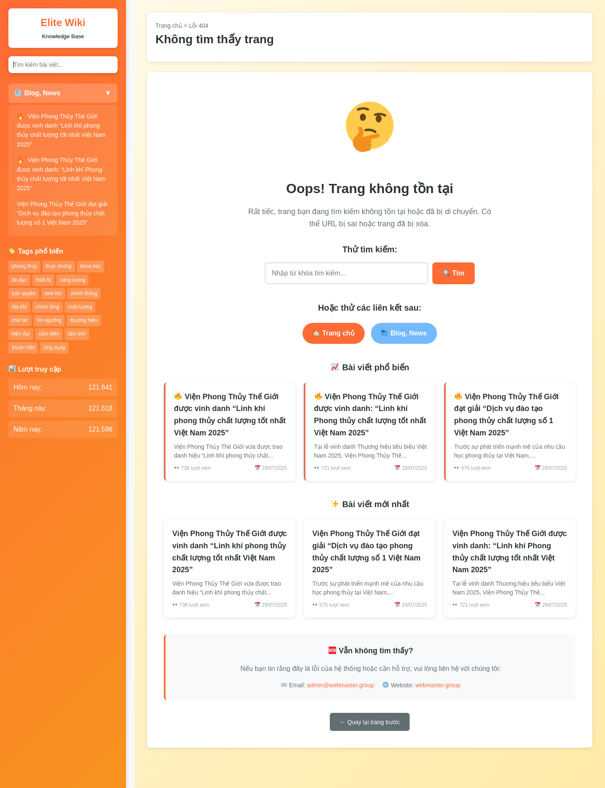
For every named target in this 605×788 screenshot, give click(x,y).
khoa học (90, 266)
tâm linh (77, 334)
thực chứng (58, 266)
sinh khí (53, 293)
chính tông (47, 307)
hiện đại (21, 334)
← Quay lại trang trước (370, 722)
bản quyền (24, 293)
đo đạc (19, 280)
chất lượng (80, 307)
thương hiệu (83, 320)
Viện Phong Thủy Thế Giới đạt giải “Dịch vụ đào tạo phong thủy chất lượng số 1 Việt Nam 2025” (62, 213)
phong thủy (24, 266)
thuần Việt (23, 348)
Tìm (453, 273)
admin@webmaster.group (340, 685)
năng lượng (72, 280)
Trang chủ (168, 25)
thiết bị (43, 280)
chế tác (20, 320)
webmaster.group (437, 685)
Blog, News (404, 333)
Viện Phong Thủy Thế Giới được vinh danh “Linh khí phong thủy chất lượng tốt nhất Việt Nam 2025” (61, 130)
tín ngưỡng (49, 320)
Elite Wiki (63, 22)
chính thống (84, 293)
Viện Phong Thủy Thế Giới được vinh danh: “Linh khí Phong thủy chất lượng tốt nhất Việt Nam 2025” (61, 174)
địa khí (19, 307)
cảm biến (49, 334)
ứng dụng (54, 348)
